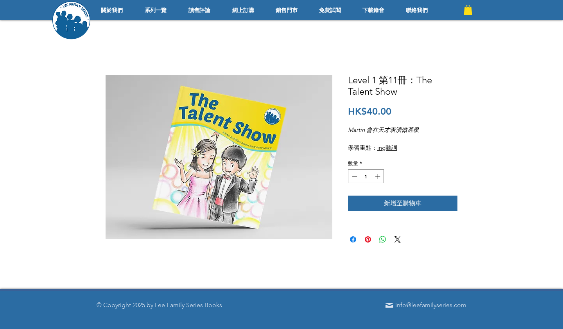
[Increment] (378, 176)
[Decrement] (354, 176)
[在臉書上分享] (353, 239)
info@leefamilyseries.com (430, 305)
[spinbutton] (366, 176)
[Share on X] (397, 239)
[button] (468, 10)
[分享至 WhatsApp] (382, 239)
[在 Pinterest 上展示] (368, 239)
